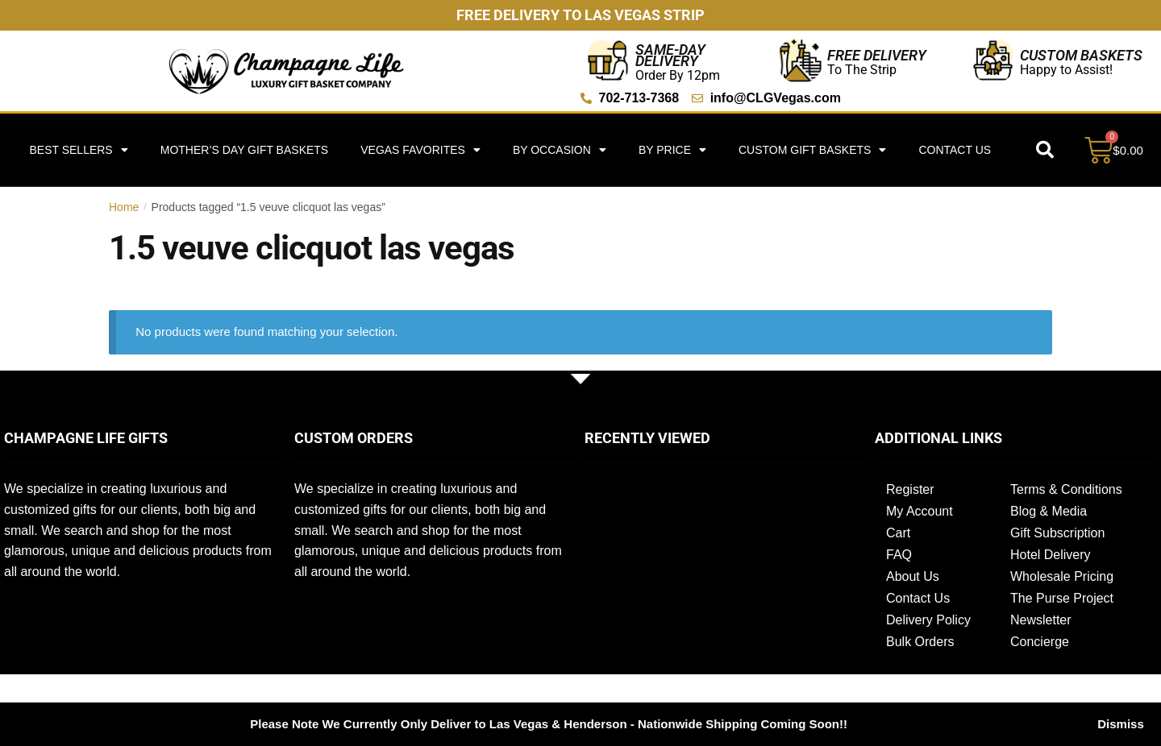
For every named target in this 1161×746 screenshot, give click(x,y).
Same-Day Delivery (670, 55)
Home (124, 207)
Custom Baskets (1081, 55)
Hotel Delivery (1050, 555)
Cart (898, 533)
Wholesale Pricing (1061, 576)
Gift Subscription (1057, 533)
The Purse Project (1061, 598)
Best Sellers (78, 150)
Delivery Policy (928, 620)
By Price (672, 150)
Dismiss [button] (1120, 724)
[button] (1045, 150)
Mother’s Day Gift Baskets (244, 149)
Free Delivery (876, 55)
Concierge (1039, 642)
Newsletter (1041, 620)
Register (910, 489)
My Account (919, 511)
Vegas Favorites (420, 150)
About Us (912, 576)
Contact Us (954, 149)
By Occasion (559, 150)
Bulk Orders (920, 642)
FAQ (899, 555)
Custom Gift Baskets (812, 150)
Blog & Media (1048, 511)
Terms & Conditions (1066, 489)
